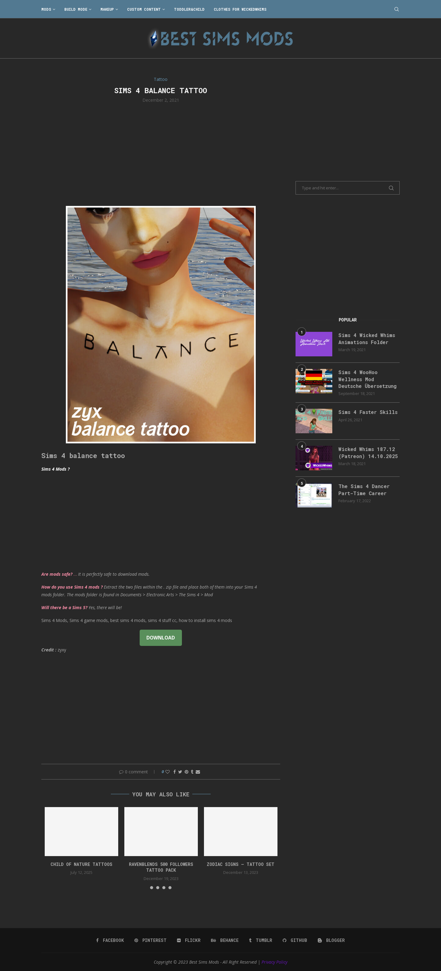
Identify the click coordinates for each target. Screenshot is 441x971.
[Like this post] (167, 772)
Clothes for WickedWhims (240, 9)
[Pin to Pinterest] (186, 772)
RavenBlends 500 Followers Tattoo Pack (161, 867)
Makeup (107, 9)
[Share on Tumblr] (192, 772)
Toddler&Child (189, 9)
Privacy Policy (274, 962)
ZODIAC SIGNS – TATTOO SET (240, 864)
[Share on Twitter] (180, 772)
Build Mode (75, 9)
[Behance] (225, 940)
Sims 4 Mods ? (55, 469)
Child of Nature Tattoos (81, 864)
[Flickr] (189, 940)
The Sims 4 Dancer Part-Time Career (364, 489)
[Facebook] (110, 940)
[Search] (397, 9)
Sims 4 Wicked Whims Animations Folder (366, 338)
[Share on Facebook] (174, 772)
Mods (46, 9)
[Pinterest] (150, 940)
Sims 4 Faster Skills (368, 412)
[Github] (295, 940)
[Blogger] (331, 940)
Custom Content (144, 9)
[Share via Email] (198, 772)
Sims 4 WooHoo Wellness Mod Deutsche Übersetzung (367, 379)
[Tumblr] (260, 940)
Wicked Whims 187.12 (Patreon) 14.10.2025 (368, 452)
